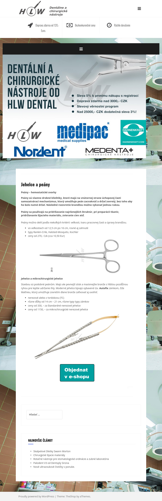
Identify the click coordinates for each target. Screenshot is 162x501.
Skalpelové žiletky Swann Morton (52, 451)
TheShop (71, 496)
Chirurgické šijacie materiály (49, 455)
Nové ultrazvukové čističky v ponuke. (54, 466)
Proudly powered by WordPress (36, 496)
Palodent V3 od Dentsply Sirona (51, 463)
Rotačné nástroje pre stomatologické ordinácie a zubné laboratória (71, 459)
